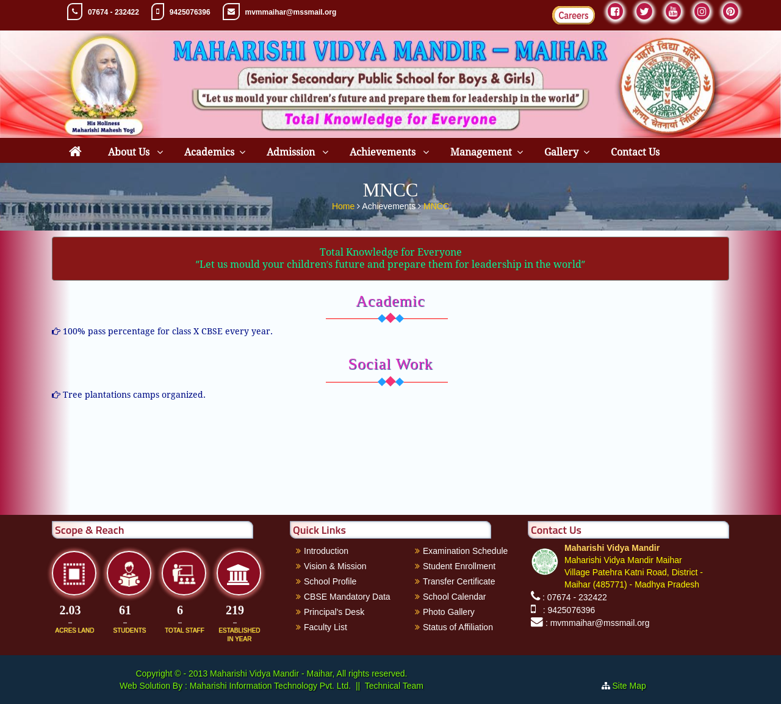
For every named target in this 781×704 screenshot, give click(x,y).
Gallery (561, 152)
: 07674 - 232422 (574, 597)
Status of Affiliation (458, 627)
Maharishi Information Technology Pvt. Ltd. (269, 686)
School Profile (330, 581)
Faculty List (325, 627)
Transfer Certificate (459, 581)
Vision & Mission (335, 566)
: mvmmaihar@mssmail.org (597, 623)
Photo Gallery (449, 612)
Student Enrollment (459, 566)
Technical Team (394, 686)
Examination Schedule (465, 551)
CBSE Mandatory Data (347, 597)
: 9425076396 (566, 610)
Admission (292, 152)
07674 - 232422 (113, 12)
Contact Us (635, 152)
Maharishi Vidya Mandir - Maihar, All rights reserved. (308, 673)
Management (481, 152)
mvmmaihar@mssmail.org (291, 12)
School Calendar (454, 597)
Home (344, 204)
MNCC (436, 204)
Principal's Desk (334, 612)
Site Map (634, 686)
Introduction (326, 551)
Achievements (384, 152)
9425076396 (190, 12)
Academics (209, 152)
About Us (130, 152)
